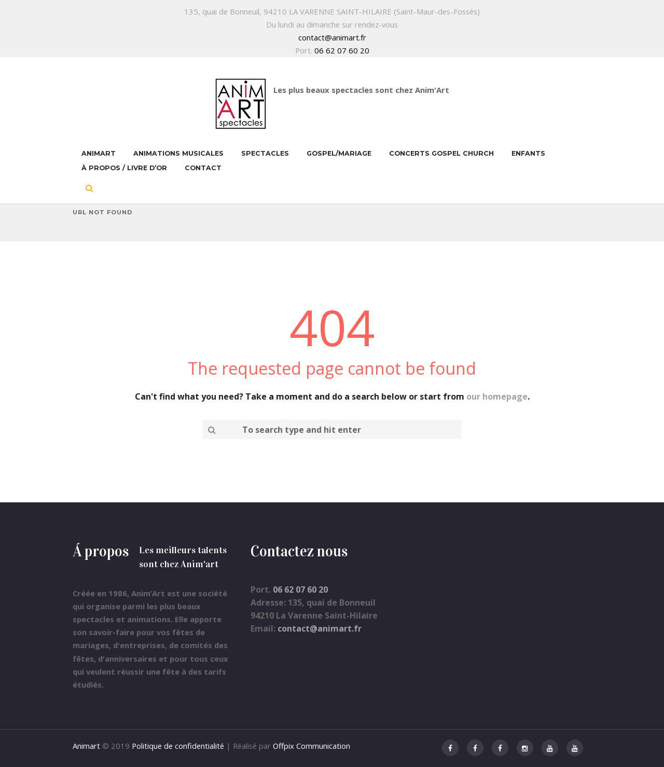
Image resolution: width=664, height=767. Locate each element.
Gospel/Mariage (339, 153)
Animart (98, 153)
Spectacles (265, 153)
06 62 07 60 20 (341, 50)
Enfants (528, 153)
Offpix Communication (311, 746)
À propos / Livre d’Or (124, 168)
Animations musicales (178, 153)
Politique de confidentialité (178, 746)
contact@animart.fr (332, 37)
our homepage (497, 396)
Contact (203, 168)
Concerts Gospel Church (441, 153)
